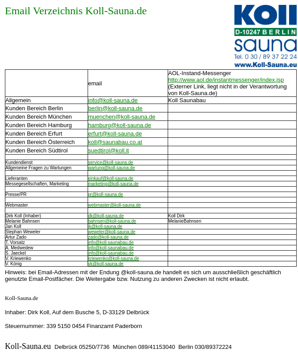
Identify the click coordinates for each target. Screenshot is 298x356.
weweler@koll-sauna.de (111, 231)
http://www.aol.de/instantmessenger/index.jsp (226, 79)
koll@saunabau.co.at (115, 142)
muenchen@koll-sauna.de (121, 116)
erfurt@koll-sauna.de (115, 133)
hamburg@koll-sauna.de (119, 125)
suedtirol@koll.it (108, 150)
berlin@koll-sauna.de (115, 108)
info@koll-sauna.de (112, 100)
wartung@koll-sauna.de (111, 167)
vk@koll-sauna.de (106, 263)
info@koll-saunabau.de (110, 242)
